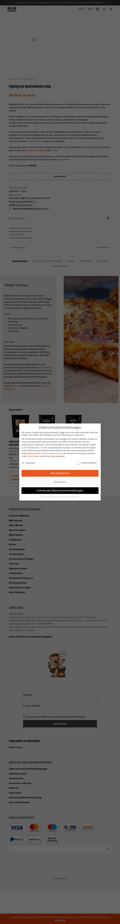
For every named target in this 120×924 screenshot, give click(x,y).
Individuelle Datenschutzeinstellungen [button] (60, 489)
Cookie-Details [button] (46, 496)
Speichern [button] (60, 480)
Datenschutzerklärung (51, 452)
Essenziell (28, 461)
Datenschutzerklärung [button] (61, 496)
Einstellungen (33, 455)
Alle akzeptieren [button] (60, 471)
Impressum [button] (75, 496)
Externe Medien (87, 461)
